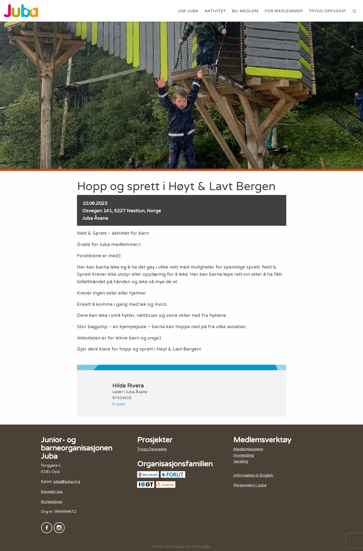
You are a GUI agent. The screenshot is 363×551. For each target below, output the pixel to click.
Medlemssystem (248, 449)
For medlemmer (284, 11)
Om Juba (188, 11)
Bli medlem (245, 11)
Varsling (240, 461)
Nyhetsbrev (52, 501)
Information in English (253, 475)
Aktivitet (215, 11)
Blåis (207, 547)
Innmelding (243, 455)
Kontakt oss (52, 491)
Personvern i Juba (249, 485)
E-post (118, 404)
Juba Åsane (95, 218)
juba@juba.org (66, 481)
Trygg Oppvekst (327, 11)
